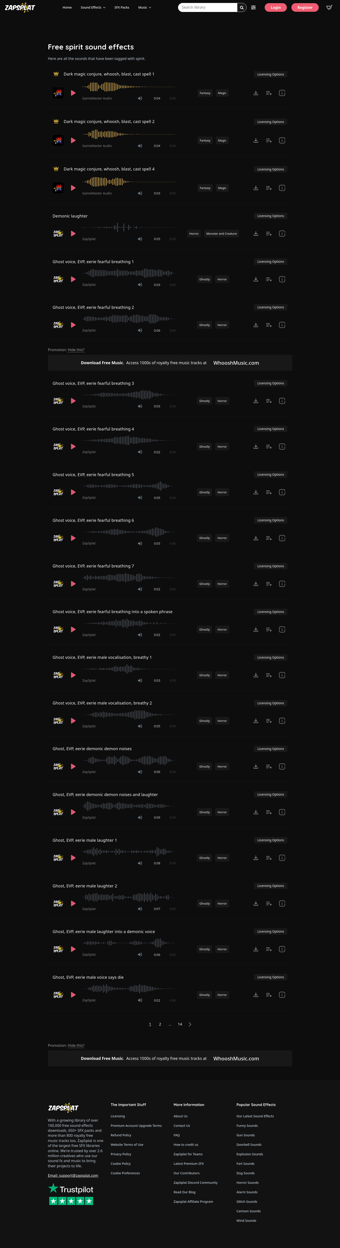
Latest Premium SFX (189, 1163)
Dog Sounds (246, 1173)
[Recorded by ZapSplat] (58, 233)
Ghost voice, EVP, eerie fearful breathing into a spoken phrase (113, 611)
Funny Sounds (247, 1125)
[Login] (276, 7)
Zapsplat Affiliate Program (193, 1201)
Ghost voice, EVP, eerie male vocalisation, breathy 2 (102, 703)
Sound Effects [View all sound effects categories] (91, 7)
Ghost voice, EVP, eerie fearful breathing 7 (93, 566)
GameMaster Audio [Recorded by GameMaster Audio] (97, 98)
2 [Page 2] (160, 1024)
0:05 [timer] (157, 239)
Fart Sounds (246, 1163)
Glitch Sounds (247, 1201)
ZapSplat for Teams (188, 1154)
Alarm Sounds (247, 1192)
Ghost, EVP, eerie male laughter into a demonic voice (104, 931)
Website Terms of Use (127, 1144)
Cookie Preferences (125, 1173)
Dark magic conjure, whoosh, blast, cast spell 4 (109, 169)
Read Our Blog (185, 1192)
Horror (194, 234)
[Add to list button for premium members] (269, 92)
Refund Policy (121, 1135)
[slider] (129, 87)
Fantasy (205, 93)
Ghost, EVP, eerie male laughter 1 (85, 840)
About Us (181, 1116)
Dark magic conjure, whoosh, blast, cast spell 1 (109, 74)
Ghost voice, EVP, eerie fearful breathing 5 (93, 474)
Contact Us (182, 1125)
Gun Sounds (246, 1135)
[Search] (241, 7)
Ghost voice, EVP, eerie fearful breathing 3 (93, 383)
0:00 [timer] (173, 98)
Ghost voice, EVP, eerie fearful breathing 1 (93, 261)
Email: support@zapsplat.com (73, 1175)
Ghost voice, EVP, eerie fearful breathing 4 (93, 429)
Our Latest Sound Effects (255, 1116)
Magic (222, 93)
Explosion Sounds (250, 1154)
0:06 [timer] (157, 330)
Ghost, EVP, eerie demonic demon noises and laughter (105, 794)
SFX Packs (121, 7)
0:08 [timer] (157, 863)
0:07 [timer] (157, 909)
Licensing (118, 1116)
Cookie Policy (121, 1163)
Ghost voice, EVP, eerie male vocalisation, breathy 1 (102, 657)
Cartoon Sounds (249, 1211)
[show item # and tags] (282, 233)
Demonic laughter (70, 216)
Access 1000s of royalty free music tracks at (144, 362)
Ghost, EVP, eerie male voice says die (88, 977)
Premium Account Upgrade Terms (136, 1125)
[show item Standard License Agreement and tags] (282, 92)
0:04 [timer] (157, 98)
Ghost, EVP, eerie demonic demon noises (92, 748)
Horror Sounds (248, 1182)
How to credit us (186, 1144)
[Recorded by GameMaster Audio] (58, 92)
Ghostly (204, 279)
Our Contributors (187, 1173)
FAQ (177, 1135)
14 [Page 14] (180, 1024)
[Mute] (140, 98)
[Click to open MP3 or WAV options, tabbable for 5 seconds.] (255, 92)
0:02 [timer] (157, 452)
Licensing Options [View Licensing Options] (270, 74)
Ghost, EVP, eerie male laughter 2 (85, 886)
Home (67, 7)
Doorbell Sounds (249, 1144)
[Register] (305, 7)
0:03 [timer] (157, 193)
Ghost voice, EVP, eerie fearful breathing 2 (93, 307)
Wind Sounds (246, 1220)
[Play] (73, 92)
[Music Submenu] (151, 7)
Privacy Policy (121, 1154)
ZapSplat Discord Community (196, 1182)
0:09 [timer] (157, 817)
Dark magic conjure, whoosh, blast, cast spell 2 (109, 121)
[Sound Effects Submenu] (105, 7)
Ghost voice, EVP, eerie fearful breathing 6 (93, 520)
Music (142, 7)
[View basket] (329, 7)
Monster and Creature (221, 234)
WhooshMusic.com (236, 362)
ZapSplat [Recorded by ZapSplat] (89, 239)
